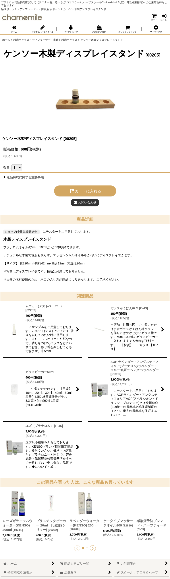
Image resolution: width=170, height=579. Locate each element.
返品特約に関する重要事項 (23, 177)
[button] (156, 29)
